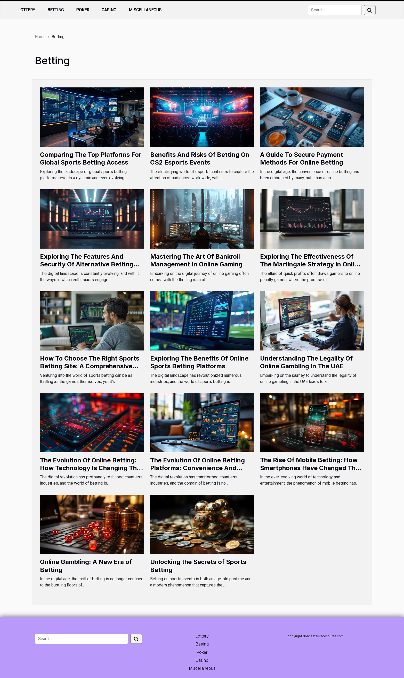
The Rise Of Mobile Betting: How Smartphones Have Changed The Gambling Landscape (309, 467)
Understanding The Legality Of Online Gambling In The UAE (306, 362)
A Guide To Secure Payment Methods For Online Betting (301, 158)
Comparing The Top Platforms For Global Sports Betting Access (90, 158)
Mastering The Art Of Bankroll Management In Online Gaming (196, 260)
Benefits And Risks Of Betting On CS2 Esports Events (199, 158)
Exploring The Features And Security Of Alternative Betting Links (86, 264)
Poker (82, 9)
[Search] (335, 10)
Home (40, 36)
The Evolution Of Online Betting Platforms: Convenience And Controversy (197, 468)
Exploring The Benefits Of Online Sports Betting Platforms (199, 362)
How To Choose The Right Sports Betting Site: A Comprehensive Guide (89, 366)
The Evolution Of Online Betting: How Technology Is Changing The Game (90, 468)
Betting (55, 9)
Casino (109, 9)
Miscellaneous (145, 9)
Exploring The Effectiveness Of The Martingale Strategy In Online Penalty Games (311, 264)
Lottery (26, 9)
